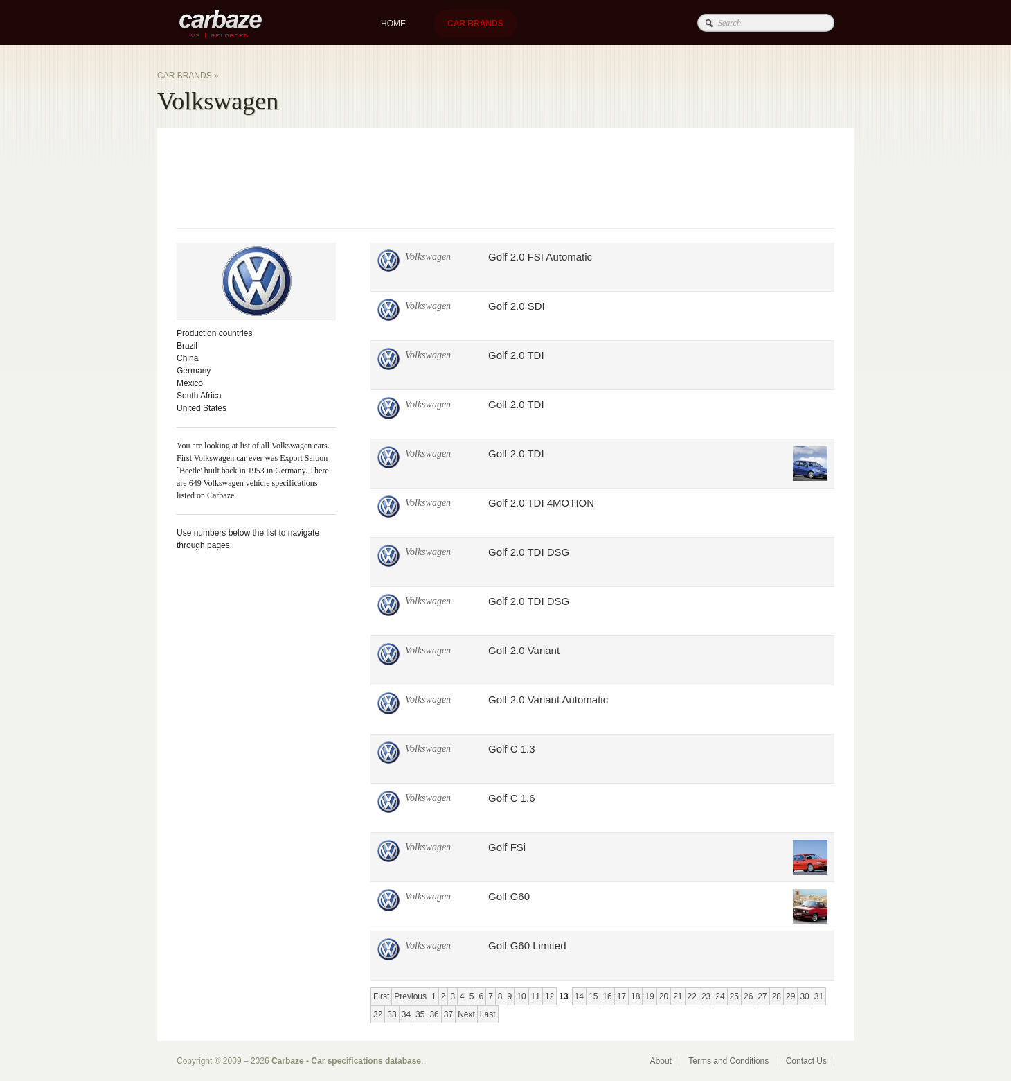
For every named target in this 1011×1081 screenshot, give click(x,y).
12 (549, 996)
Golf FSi (507, 847)
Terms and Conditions (728, 1061)
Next (466, 1014)
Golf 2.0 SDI (516, 306)
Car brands (475, 23)
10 (521, 996)
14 (579, 996)
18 (635, 996)
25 (734, 996)
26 (748, 996)
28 (776, 996)
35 (419, 1014)
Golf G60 (509, 896)
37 (448, 1014)
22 (692, 996)
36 (433, 1014)
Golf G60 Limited (527, 945)
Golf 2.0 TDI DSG (528, 552)
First (381, 996)
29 (790, 996)
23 (705, 996)
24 (719, 996)
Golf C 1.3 (511, 749)
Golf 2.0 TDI (516, 355)
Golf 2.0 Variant (524, 650)
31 (818, 996)
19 (649, 996)
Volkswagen (428, 257)
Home (393, 23)
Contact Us (806, 1061)
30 (804, 996)
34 (406, 1014)
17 (621, 996)
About (661, 1061)
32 (377, 1014)
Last (488, 1014)
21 (677, 996)
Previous (410, 996)
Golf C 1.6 (511, 798)
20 (663, 996)
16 (606, 996)
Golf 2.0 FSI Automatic (540, 257)
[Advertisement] (429, 176)
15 (593, 996)
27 (762, 996)
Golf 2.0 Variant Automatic (548, 699)
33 (391, 1014)
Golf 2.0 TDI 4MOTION (541, 503)
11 (535, 996)
